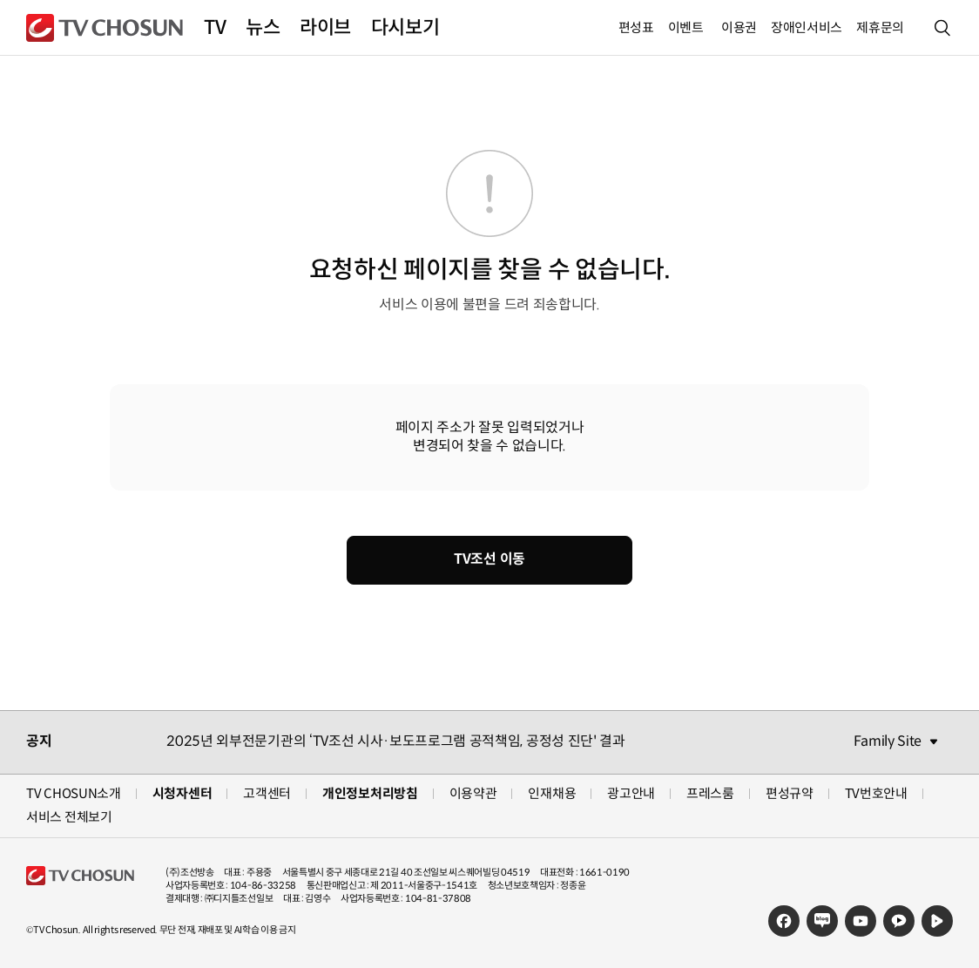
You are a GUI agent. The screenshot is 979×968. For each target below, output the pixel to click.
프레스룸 (710, 793)
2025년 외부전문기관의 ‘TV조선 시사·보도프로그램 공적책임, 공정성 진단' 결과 (395, 741)
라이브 (325, 27)
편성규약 (790, 793)
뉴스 (263, 27)
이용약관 (473, 793)
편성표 (636, 27)
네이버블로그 (822, 921)
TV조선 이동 (489, 559)
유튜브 (860, 921)
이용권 (739, 27)
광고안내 (631, 793)
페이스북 (784, 921)
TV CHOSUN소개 (73, 793)
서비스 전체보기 (69, 817)
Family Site (888, 741)
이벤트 (686, 27)
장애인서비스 (806, 27)
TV (215, 27)
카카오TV (899, 921)
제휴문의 (880, 27)
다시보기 (405, 27)
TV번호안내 (876, 793)
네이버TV (937, 921)
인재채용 (552, 793)
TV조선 (104, 28)
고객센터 (267, 793)
